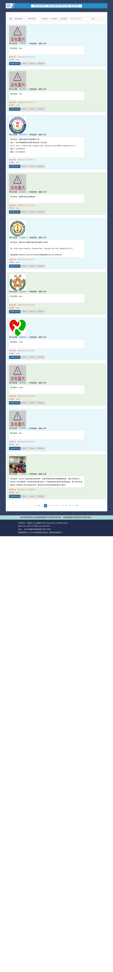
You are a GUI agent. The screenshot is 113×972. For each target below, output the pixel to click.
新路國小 (23, 192)
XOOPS (59, 523)
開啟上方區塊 (104, 10)
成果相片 (54, 19)
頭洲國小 (23, 428)
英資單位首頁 (14, 63)
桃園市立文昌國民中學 (36, 523)
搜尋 (93, 19)
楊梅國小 (23, 383)
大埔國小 (23, 237)
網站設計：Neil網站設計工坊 (11, 527)
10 (70, 505)
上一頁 (37, 505)
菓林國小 (23, 291)
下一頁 (75, 505)
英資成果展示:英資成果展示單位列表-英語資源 (56, 6)
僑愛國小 (23, 337)
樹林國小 (23, 134)
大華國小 (23, 43)
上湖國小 (23, 474)
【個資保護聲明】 (55, 532)
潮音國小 (23, 89)
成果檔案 (63, 19)
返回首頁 (93, 526)
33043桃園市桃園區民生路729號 (36, 529)
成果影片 (45, 19)
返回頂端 (103, 526)
